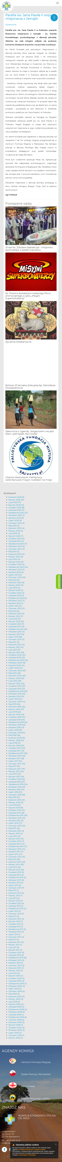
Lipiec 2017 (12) (15, 761)
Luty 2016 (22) (14, 805)
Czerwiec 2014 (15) (16, 857)
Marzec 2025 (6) (15, 531)
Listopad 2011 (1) (15, 926)
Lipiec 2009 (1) (14, 988)
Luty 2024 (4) (14, 559)
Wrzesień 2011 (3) (16, 932)
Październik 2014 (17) (17, 846)
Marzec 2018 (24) (16, 740)
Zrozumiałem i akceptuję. (27, 1155)
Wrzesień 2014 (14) (16, 849)
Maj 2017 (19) (14, 766)
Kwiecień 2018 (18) (16, 738)
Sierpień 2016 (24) (16, 789)
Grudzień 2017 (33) (16, 748)
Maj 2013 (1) (13, 890)
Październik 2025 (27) (18, 513)
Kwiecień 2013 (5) (16, 893)
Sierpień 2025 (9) (16, 518)
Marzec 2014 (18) (16, 864)
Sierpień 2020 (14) (16, 665)
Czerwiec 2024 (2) (16, 549)
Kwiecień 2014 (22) (16, 862)
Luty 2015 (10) (14, 836)
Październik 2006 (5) (17, 1017)
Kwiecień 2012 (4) (16, 919)
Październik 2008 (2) (17, 1009)
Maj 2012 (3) (13, 916)
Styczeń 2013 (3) (15, 901)
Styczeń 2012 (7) (15, 921)
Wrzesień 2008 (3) (16, 1012)
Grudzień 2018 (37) (16, 717)
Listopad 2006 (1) (16, 1014)
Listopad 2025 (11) (16, 510)
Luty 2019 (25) (14, 712)
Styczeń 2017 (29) (16, 776)
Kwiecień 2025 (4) (16, 528)
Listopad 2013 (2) (16, 875)
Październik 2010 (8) (17, 957)
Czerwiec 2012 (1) (16, 913)
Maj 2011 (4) (13, 939)
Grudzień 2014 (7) (16, 841)
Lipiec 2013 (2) (14, 885)
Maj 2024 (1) (13, 551)
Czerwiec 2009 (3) (16, 991)
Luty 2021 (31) (14, 650)
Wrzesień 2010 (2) (16, 960)
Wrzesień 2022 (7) (16, 600)
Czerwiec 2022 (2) (16, 608)
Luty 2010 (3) (14, 973)
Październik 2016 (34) (18, 784)
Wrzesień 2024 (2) (16, 546)
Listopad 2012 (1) (15, 906)
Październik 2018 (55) (18, 722)
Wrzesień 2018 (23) (16, 725)
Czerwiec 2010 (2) (16, 965)
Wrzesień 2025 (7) (16, 515)
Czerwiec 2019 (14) (16, 701)
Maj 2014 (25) (14, 859)
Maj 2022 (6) (13, 611)
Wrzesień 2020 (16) (16, 663)
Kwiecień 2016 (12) (16, 800)
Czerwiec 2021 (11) (16, 639)
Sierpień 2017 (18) (16, 758)
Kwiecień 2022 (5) (16, 613)
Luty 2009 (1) (14, 1002)
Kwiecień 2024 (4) (16, 554)
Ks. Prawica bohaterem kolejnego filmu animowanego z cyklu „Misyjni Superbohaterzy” (28, 296)
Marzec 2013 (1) (15, 895)
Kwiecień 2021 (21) (16, 644)
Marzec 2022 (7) (15, 616)
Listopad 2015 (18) (16, 813)
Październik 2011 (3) (17, 929)
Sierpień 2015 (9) (15, 820)
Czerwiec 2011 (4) (16, 937)
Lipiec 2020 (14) (15, 668)
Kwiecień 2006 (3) (16, 1022)
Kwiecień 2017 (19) (16, 769)
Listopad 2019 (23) (16, 689)
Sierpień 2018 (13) (16, 727)
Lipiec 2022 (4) (15, 606)
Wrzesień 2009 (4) (16, 986)
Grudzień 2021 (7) (16, 624)
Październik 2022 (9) (17, 598)
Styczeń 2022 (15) (16, 621)
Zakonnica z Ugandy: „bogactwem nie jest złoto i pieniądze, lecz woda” (29, 432)
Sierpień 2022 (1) (15, 603)
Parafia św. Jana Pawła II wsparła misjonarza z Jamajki (30, 17)
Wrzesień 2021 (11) (16, 632)
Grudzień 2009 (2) (16, 978)
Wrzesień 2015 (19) (16, 818)
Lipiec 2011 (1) (14, 934)
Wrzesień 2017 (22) (16, 756)
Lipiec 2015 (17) (15, 823)
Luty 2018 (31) (14, 743)
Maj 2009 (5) (14, 994)
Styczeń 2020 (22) (16, 683)
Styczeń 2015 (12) (16, 839)
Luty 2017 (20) (14, 774)
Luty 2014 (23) (14, 867)
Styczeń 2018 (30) (16, 745)
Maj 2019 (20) (14, 704)
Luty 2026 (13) (14, 502)
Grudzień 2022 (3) (16, 593)
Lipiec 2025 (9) (15, 520)
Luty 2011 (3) (13, 947)
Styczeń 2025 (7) (15, 536)
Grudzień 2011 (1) (15, 924)
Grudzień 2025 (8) (16, 507)
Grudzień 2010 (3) (16, 952)
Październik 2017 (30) (18, 753)
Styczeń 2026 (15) (16, 505)
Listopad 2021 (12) (16, 626)
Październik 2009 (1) (17, 983)
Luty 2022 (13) (14, 619)
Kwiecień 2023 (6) (16, 582)
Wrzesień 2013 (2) (16, 880)
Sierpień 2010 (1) (15, 963)
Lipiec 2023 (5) (15, 575)
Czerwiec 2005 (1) (16, 1035)
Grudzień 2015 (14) (16, 810)
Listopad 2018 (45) (16, 720)
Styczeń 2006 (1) (15, 1025)
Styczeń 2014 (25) (16, 870)
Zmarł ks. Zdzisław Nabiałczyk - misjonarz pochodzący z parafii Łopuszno (29, 248)
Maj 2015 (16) (14, 828)
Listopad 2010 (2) (16, 955)
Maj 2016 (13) (14, 797)
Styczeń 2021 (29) (16, 652)
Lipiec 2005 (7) (15, 1033)
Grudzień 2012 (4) (16, 903)
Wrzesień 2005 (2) (16, 1030)
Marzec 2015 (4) (15, 833)
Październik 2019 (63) (18, 691)
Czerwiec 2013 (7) (16, 888)
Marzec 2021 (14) (16, 647)
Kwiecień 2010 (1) (16, 968)
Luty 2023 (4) (14, 588)
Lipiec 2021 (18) (15, 637)
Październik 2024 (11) (17, 544)
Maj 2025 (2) (13, 525)
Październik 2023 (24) (18, 567)
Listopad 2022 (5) (16, 595)
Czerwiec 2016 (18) (16, 795)
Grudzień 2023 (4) (16, 564)
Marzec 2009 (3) (15, 999)
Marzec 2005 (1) (15, 1038)
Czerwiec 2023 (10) (16, 577)
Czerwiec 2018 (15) (16, 732)
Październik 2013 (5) (17, 877)
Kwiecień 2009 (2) (16, 996)
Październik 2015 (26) (17, 815)
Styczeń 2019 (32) (16, 714)
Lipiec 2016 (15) (15, 792)
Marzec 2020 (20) (16, 678)
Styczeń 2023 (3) (15, 590)
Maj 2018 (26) (14, 735)
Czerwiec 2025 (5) (16, 523)
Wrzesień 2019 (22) (16, 694)
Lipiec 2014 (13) (15, 854)
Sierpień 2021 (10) (16, 634)
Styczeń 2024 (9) (16, 562)
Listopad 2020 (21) (16, 657)
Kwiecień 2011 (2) (16, 942)
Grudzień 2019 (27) (16, 686)
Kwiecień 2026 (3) (16, 497)
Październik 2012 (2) (17, 908)
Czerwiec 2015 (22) (16, 826)
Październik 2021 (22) (17, 629)
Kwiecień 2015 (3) (16, 831)
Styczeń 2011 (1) (15, 950)
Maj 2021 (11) (13, 642)
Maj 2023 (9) (14, 580)
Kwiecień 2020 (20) (17, 675)
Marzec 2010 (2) (15, 970)
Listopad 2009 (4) (16, 981)
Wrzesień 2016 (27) (16, 787)
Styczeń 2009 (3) (16, 1004)
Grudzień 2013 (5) (16, 872)
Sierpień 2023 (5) (16, 572)
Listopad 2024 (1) (16, 541)
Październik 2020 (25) (18, 660)
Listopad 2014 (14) (16, 844)
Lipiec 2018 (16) (15, 730)
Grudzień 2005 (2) (16, 1027)
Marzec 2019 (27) (16, 709)
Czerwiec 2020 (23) (17, 670)
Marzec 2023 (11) (15, 585)
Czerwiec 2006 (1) (16, 1020)
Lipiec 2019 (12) (15, 699)
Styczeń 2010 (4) (15, 976)
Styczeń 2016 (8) (15, 807)
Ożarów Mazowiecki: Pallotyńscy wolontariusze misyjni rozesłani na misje (28, 478)
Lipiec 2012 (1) (14, 911)
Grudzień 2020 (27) (17, 655)
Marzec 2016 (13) (15, 802)
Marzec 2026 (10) (16, 500)
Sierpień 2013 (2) (15, 882)
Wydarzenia (10, 24)
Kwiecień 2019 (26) (16, 707)
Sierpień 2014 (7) (15, 851)
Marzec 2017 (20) (16, 771)
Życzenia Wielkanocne (18, 341)
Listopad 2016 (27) (16, 782)
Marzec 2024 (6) (15, 557)
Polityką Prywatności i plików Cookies (32, 1149)
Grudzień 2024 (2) (16, 538)
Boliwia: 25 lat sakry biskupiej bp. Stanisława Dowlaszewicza (30, 386)
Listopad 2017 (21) (16, 751)
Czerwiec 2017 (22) (16, 764)
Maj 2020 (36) (14, 673)
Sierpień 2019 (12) (16, 696)
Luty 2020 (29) (14, 681)
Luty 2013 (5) (14, 898)
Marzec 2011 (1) (15, 945)
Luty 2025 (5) (14, 533)
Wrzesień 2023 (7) (16, 569)
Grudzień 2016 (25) (16, 779)
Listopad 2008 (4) (16, 1007)
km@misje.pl (8, 1143)
